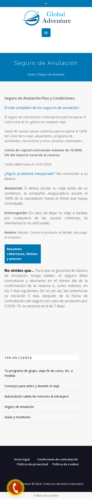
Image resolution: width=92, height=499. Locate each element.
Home (31, 74)
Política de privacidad (32, 464)
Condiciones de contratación (57, 459)
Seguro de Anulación (19, 407)
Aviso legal (22, 459)
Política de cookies (65, 464)
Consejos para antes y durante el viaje (31, 386)
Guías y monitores (17, 417)
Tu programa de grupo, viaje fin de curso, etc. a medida (38, 373)
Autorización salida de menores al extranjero (36, 396)
